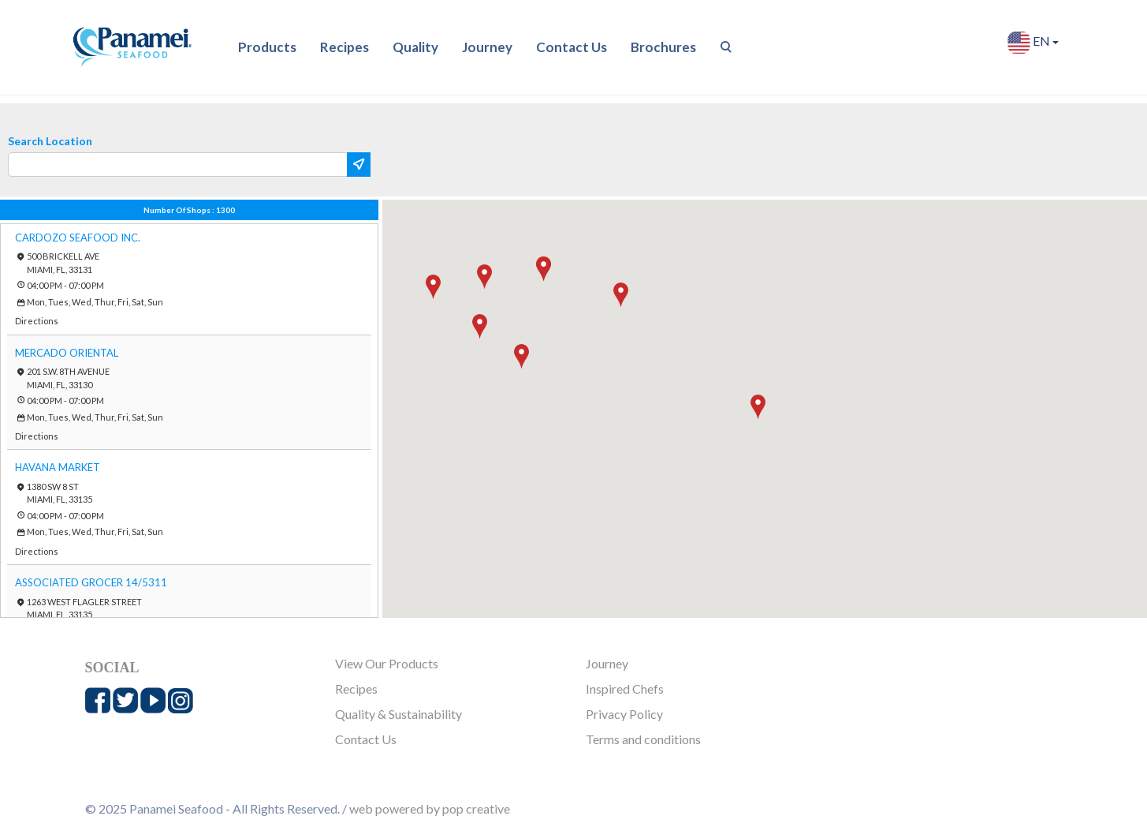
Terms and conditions (643, 739)
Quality (415, 47)
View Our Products (386, 663)
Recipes (344, 47)
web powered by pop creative (429, 808)
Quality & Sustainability (398, 713)
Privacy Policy (624, 713)
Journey (487, 47)
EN (1033, 42)
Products (267, 47)
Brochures (663, 47)
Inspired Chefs (625, 688)
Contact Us (571, 47)
